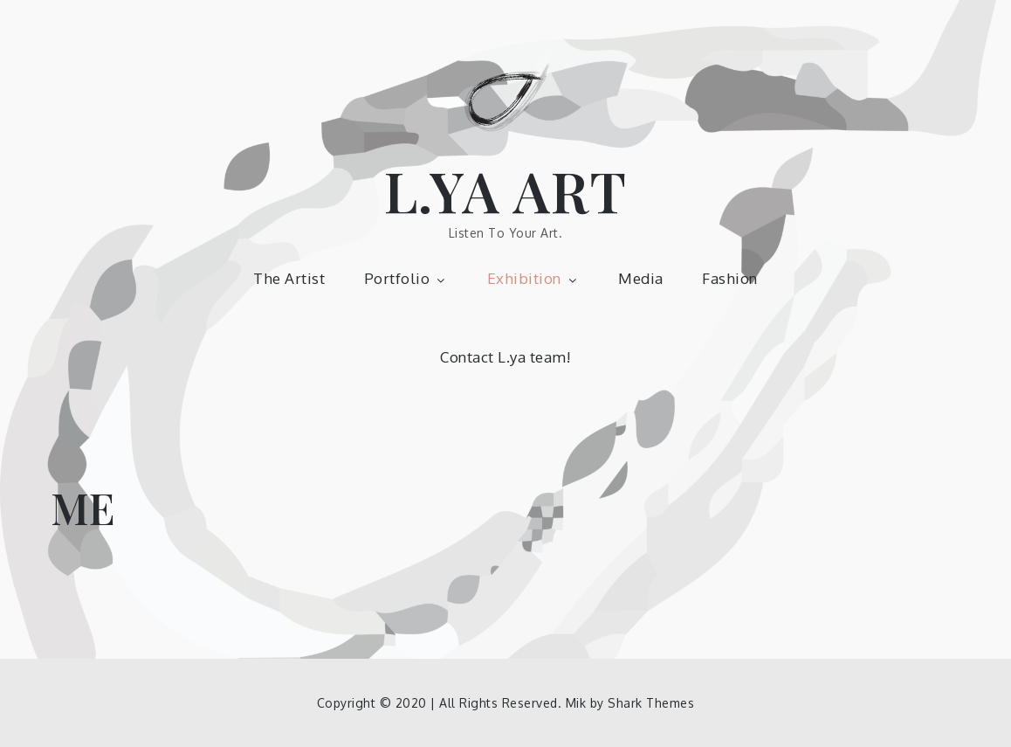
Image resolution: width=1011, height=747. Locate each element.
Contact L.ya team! (505, 357)
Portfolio (406, 278)
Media (641, 278)
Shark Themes (651, 702)
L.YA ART (506, 190)
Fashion (730, 278)
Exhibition (533, 278)
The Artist (289, 278)
